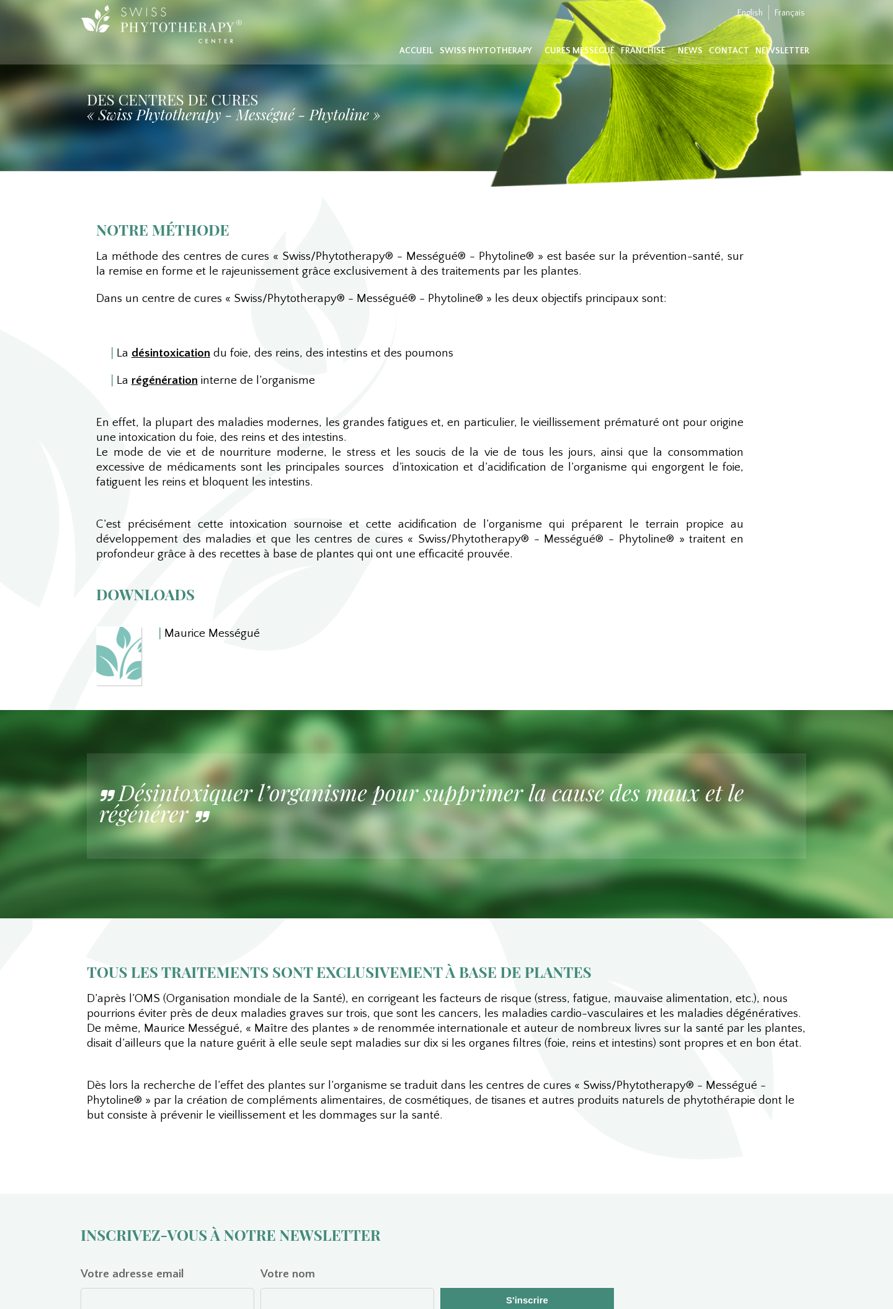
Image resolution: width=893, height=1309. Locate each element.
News (690, 51)
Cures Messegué (579, 51)
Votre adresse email (132, 1273)
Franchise (643, 51)
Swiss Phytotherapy (486, 51)
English (750, 13)
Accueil (416, 51)
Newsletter (782, 51)
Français (790, 13)
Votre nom (287, 1273)
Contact (729, 51)
